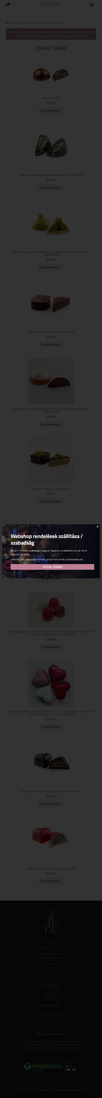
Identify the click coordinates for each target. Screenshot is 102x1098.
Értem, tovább (52, 568)
